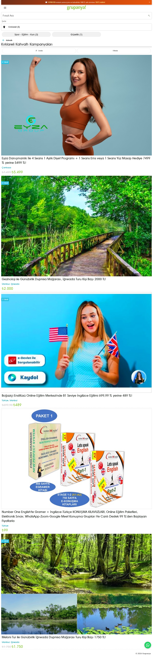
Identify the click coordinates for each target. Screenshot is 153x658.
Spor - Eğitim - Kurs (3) (26, 34)
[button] (5, 7)
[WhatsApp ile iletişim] (147, 645)
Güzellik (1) (76, 34)
